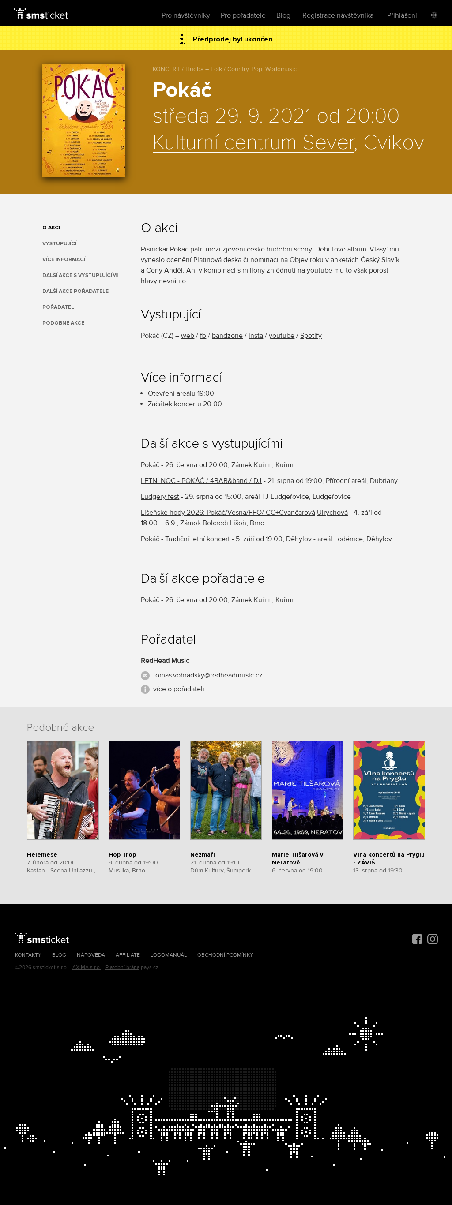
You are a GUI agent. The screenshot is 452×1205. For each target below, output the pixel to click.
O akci (51, 228)
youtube (281, 335)
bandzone (227, 335)
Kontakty (28, 955)
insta (256, 335)
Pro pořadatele (243, 15)
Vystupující (59, 243)
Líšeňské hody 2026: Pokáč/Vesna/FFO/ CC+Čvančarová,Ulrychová (244, 512)
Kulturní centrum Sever (253, 142)
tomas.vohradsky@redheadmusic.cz (208, 675)
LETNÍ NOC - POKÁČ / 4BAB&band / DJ (201, 480)
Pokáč (150, 464)
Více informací (63, 259)
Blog (283, 15)
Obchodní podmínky (225, 955)
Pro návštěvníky (186, 15)
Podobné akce (63, 323)
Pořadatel (58, 307)
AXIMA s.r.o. (86, 967)
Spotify (311, 335)
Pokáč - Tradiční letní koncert (185, 539)
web (187, 335)
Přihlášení (402, 15)
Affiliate (128, 955)
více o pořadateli (178, 689)
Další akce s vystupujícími (80, 275)
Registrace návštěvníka (337, 15)
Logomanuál (169, 955)
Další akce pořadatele (75, 291)
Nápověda (91, 955)
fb (203, 335)
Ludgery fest (160, 496)
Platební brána (122, 967)
